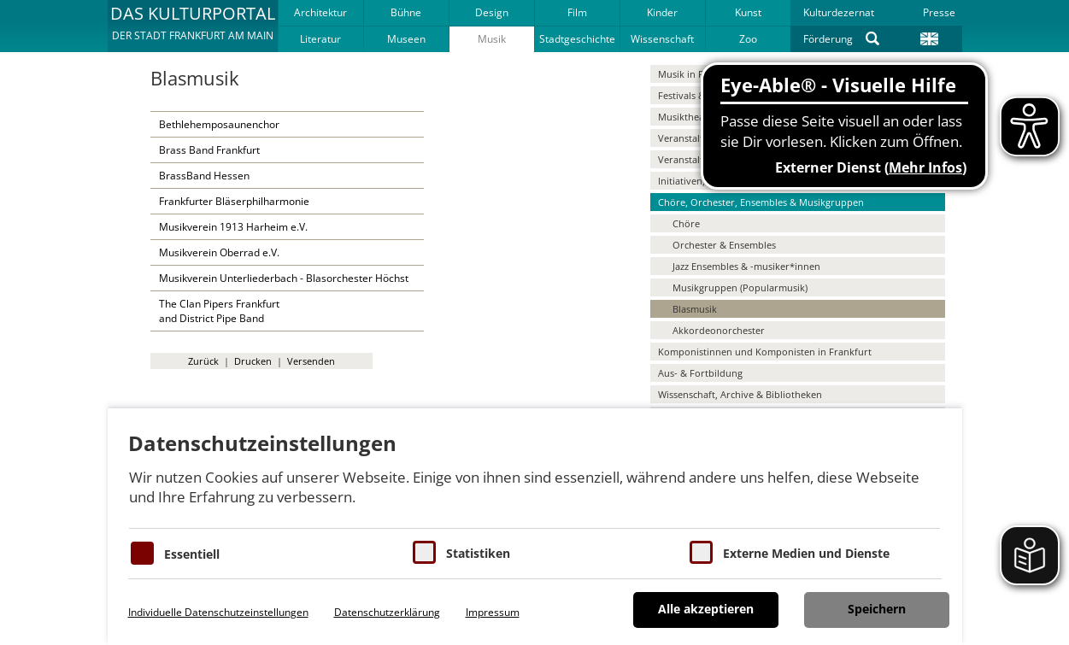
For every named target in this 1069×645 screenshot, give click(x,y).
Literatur (320, 39)
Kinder (662, 12)
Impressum (493, 612)
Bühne (406, 12)
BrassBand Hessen (204, 175)
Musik (492, 39)
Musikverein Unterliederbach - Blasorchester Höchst (283, 278)
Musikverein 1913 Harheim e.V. (233, 227)
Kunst (748, 12)
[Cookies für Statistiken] (424, 552)
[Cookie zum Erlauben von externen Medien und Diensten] (701, 552)
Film (577, 12)
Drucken (253, 361)
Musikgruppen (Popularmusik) (740, 287)
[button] (193, 25)
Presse (939, 12)
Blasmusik (695, 308)
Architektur (320, 12)
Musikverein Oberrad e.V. (219, 252)
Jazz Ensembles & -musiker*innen (746, 266)
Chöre (686, 223)
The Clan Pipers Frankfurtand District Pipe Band (219, 310)
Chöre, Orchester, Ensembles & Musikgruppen (761, 202)
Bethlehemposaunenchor (219, 124)
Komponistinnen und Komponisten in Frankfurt (765, 351)
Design (491, 12)
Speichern (877, 609)
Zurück (203, 361)
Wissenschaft (662, 39)
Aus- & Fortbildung (700, 372)
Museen (406, 39)
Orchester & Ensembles (724, 244)
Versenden (311, 361)
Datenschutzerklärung (387, 612)
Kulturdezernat (838, 12)
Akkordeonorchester (719, 330)
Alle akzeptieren (706, 609)
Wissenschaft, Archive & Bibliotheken (740, 394)
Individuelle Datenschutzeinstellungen (218, 612)
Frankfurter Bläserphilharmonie (234, 201)
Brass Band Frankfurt (209, 150)
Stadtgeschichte (577, 39)
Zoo (748, 39)
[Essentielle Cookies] (142, 553)
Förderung (828, 39)
